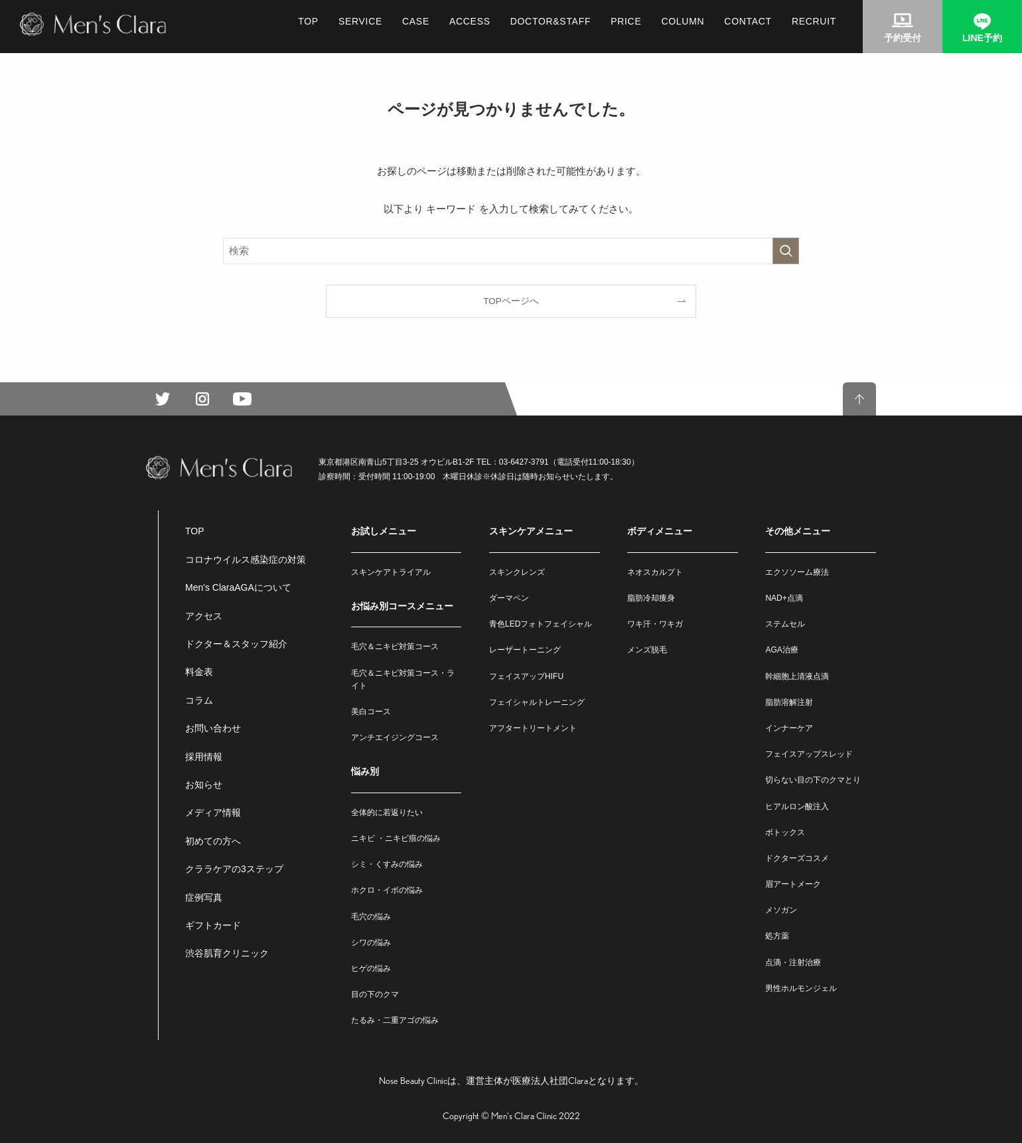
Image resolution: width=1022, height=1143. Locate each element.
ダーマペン (509, 598)
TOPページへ (511, 301)
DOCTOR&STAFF (550, 21)
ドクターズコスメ (797, 858)
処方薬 (777, 936)
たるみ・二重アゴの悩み (395, 1020)
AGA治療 (781, 649)
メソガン (781, 910)
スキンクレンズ (517, 572)
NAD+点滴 (783, 598)
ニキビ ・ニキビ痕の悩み (396, 838)
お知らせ (203, 784)
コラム (199, 700)
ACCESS (469, 21)
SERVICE (360, 21)
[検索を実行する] (785, 251)
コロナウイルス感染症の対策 (245, 559)
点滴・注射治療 (793, 962)
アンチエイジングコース (395, 737)
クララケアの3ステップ (234, 869)
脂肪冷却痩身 (651, 598)
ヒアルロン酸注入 (797, 806)
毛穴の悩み (371, 916)
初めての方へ (213, 841)
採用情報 (203, 756)
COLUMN (682, 21)
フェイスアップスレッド (809, 754)
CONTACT (748, 21)
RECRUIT (814, 21)
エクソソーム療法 (797, 572)
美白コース (371, 711)
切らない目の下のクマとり (813, 780)
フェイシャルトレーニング (537, 702)
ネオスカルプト (655, 572)
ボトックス (785, 832)
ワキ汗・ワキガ (655, 624)
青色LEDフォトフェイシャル (540, 624)
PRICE (626, 21)
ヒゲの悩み (371, 968)
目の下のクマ (375, 994)
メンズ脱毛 (647, 649)
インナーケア (789, 728)
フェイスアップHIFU (526, 676)
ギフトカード (213, 925)
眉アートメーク (793, 884)
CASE (415, 21)
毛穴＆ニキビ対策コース (395, 646)
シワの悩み (371, 942)
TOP (308, 21)
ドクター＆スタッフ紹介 (236, 644)
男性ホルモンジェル (801, 988)
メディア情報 (213, 812)
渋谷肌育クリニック (227, 953)
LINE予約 (982, 38)
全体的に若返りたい (387, 812)
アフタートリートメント (533, 728)
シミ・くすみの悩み (387, 864)
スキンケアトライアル (391, 572)
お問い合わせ (213, 728)
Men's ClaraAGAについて (238, 587)
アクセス (203, 616)
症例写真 (203, 897)
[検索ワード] (511, 251)
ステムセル (785, 624)
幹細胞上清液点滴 (797, 676)
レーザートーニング (525, 649)
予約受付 (902, 38)
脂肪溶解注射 (789, 702)
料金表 (199, 671)
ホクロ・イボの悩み (387, 890)
